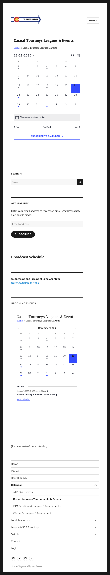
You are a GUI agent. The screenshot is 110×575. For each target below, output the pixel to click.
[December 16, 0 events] (28, 88)
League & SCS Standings (25, 527)
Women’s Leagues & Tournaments (32, 513)
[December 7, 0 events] (75, 69)
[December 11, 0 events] (47, 79)
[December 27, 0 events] (66, 98)
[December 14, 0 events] (75, 79)
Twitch (15, 534)
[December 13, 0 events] (66, 79)
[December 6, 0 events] (66, 69)
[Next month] (75, 327)
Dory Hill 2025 (19, 478)
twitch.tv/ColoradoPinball (25, 282)
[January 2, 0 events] (56, 107)
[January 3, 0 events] (66, 107)
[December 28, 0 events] (75, 98)
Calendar (16, 485)
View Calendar (23, 399)
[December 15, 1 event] (18, 88)
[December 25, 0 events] (47, 98)
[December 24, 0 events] (37, 98)
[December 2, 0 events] (28, 69)
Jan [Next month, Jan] (77, 127)
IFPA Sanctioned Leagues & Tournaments (36, 506)
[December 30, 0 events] (28, 107)
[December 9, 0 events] (28, 79)
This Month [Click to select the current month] (47, 127)
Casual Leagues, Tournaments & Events (37, 499)
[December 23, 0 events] (28, 98)
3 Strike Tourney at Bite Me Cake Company (37, 394)
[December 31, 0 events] (37, 107)
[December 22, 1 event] (18, 98)
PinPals (15, 471)
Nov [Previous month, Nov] (16, 127)
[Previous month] (18, 327)
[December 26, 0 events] (56, 98)
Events (17, 48)
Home (14, 464)
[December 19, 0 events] (56, 88)
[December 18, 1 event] (47, 88)
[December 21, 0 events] (75, 88)
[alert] (47, 117)
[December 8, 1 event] (18, 79)
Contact (15, 541)
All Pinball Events (23, 492)
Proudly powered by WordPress (28, 566)
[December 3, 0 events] (37, 69)
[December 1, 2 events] (18, 69)
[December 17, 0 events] (37, 88)
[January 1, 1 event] (47, 107)
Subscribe (23, 234)
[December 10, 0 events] (37, 79)
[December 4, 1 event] (47, 69)
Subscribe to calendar (45, 136)
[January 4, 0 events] (75, 107)
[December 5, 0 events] (56, 69)
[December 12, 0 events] (56, 79)
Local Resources (20, 520)
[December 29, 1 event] (18, 107)
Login (14, 548)
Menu (93, 20)
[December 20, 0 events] (66, 88)
